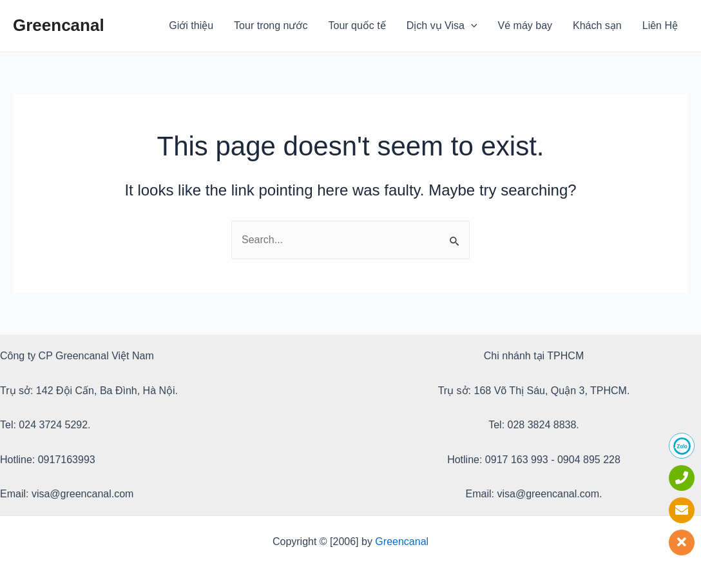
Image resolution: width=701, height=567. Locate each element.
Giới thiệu (191, 25)
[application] (471, 26)
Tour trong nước (270, 25)
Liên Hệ (660, 25)
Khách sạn (597, 25)
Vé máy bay (525, 25)
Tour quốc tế (357, 25)
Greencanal (58, 25)
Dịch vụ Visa (442, 26)
